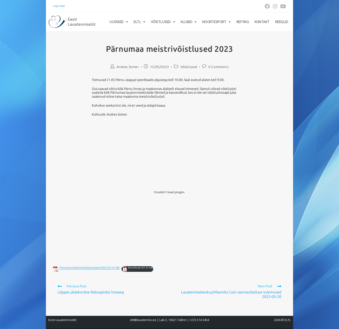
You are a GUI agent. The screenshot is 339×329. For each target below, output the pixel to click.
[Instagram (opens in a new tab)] (275, 6)
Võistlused (163, 22)
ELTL (139, 22)
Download (134, 267)
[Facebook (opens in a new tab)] (267, 6)
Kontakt (262, 22)
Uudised (118, 22)
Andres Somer (128, 67)
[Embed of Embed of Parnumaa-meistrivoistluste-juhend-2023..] (169, 192)
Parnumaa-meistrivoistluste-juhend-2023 (83, 267)
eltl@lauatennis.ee (143, 320)
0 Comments (218, 67)
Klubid (189, 22)
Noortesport (216, 22)
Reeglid (281, 22)
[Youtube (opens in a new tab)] (282, 6)
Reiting (242, 22)
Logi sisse (59, 6)
